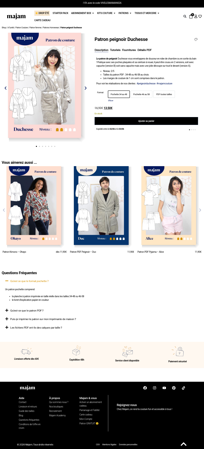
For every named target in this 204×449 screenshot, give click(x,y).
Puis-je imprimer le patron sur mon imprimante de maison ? (43, 319)
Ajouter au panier (146, 121)
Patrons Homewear (51, 27)
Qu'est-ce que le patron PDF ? (26, 310)
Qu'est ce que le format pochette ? (29, 281)
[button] (185, 16)
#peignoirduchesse (146, 83)
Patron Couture (21, 27)
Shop (4, 27)
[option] (118, 94)
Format (100, 93)
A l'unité (10, 27)
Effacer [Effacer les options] (110, 101)
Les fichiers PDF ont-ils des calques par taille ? (36, 327)
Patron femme (35, 27)
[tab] (101, 50)
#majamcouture (164, 83)
